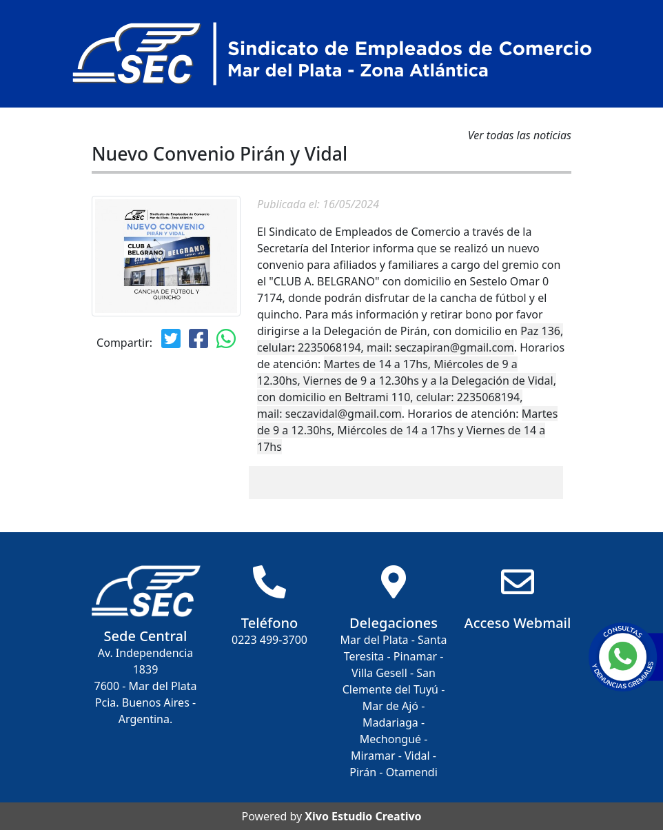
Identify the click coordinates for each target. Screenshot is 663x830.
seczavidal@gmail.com (343, 413)
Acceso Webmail (518, 623)
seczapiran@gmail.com (454, 347)
